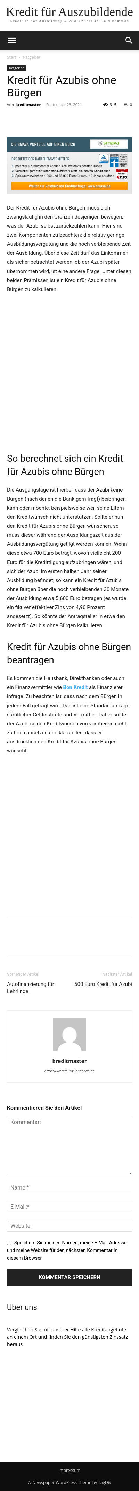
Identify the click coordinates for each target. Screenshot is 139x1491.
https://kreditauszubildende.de (69, 1071)
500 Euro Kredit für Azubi (103, 984)
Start (11, 57)
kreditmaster (28, 104)
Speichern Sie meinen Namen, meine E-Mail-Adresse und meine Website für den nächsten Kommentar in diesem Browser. (67, 1250)
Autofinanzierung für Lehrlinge (30, 988)
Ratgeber (32, 57)
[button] (129, 40)
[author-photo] (69, 1051)
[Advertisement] (69, 372)
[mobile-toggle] (12, 40)
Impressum (69, 1470)
